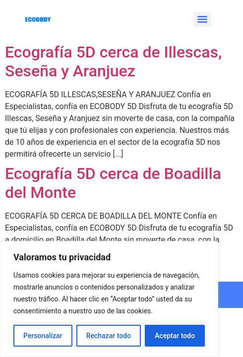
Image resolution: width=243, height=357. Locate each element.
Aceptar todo (175, 336)
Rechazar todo (108, 336)
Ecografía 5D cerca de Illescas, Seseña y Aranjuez (113, 61)
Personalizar (42, 336)
